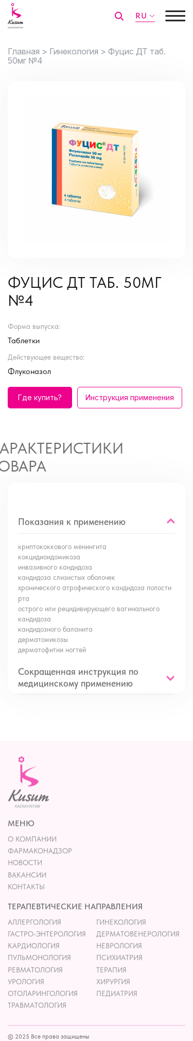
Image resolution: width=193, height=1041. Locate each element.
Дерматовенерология (138, 945)
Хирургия (113, 992)
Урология (26, 992)
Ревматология (35, 980)
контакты (26, 897)
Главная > (27, 51)
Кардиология (34, 957)
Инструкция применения (129, 397)
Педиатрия (116, 1004)
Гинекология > (77, 51)
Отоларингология (43, 1004)
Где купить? (40, 397)
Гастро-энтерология (47, 945)
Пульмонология (39, 969)
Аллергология (34, 933)
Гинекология (121, 933)
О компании (32, 850)
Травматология (37, 1016)
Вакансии (27, 885)
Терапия (111, 980)
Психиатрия (119, 969)
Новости (25, 874)
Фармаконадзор (40, 862)
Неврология (119, 957)
